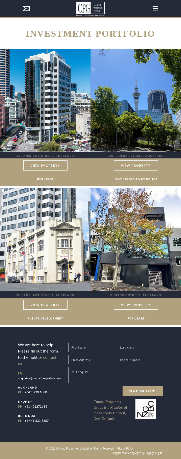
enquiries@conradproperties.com (39, 378)
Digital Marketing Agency (128, 453)
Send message (143, 391)
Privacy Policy (125, 448)
